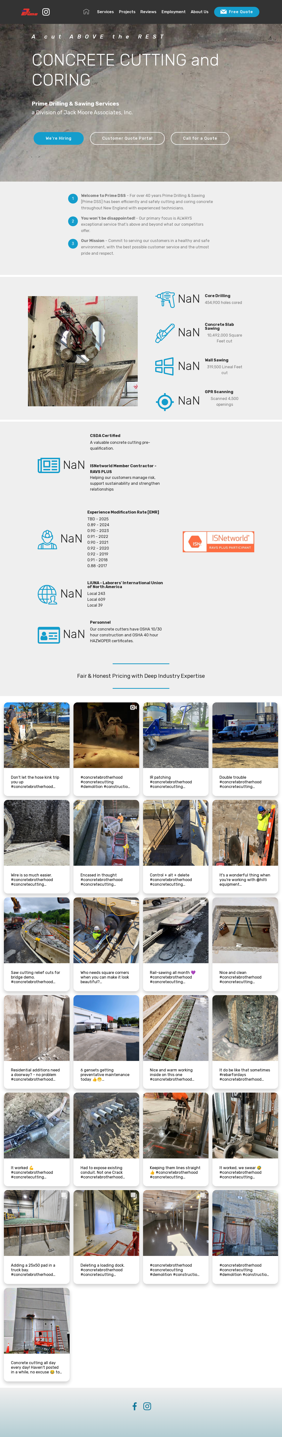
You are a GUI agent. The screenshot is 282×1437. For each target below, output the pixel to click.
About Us (200, 12)
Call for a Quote (200, 138)
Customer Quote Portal (127, 138)
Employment (174, 12)
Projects (127, 12)
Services (105, 12)
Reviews (148, 12)
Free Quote (236, 12)
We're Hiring (59, 138)
